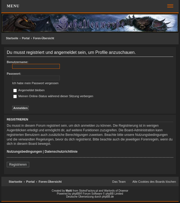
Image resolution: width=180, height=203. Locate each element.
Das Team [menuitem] (119, 181)
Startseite (12, 38)
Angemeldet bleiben (29, 90)
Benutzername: (17, 62)
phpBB (76, 193)
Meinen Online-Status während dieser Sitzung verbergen (53, 96)
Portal (26, 38)
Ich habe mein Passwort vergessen (35, 83)
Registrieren (18, 164)
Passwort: (14, 73)
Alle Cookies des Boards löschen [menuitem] (154, 181)
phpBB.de (108, 196)
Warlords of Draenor (116, 190)
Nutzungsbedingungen (24, 151)
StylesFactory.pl (88, 190)
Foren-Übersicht (43, 38)
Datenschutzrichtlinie (61, 151)
